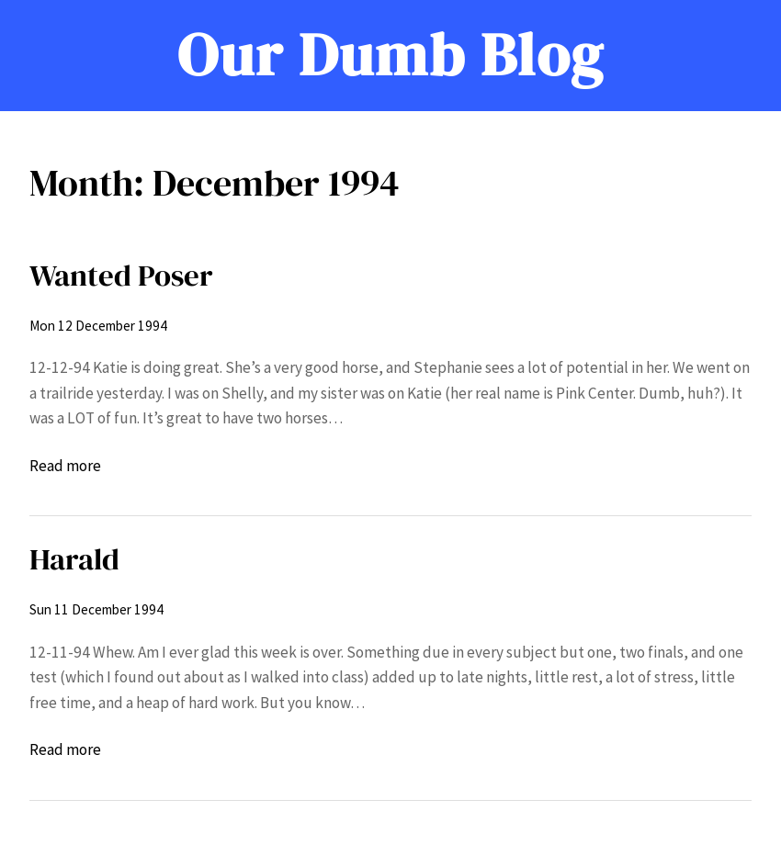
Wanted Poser (121, 275)
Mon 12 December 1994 (98, 325)
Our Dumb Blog (391, 55)
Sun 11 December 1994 (96, 609)
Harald (74, 559)
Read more (65, 466)
